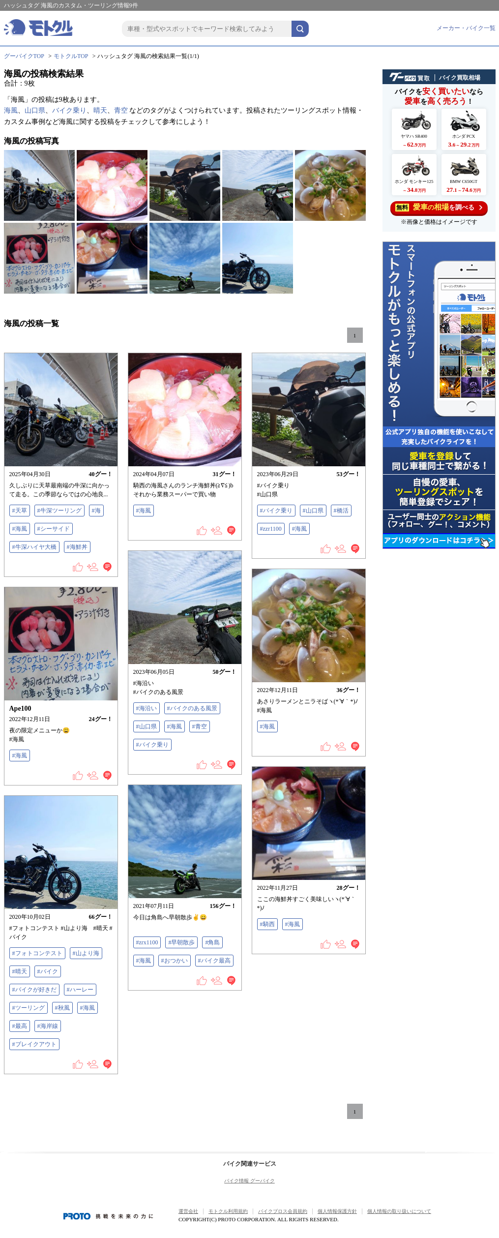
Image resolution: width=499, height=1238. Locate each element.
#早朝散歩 (181, 942)
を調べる (438, 207)
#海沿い (146, 708)
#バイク (47, 971)
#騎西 (267, 924)
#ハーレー (80, 989)
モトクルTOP (71, 56)
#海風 (19, 528)
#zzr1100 (271, 528)
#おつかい (174, 960)
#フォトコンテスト (37, 953)
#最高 (19, 1026)
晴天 (100, 110)
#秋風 (62, 1007)
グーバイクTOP (24, 56)
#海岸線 (47, 1026)
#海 (96, 510)
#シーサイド (53, 528)
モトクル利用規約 (228, 1211)
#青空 (199, 726)
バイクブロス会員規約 (282, 1211)
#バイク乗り (276, 510)
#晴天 (19, 971)
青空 (121, 110)
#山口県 (313, 510)
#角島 (212, 942)
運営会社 (188, 1211)
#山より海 (86, 953)
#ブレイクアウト (34, 1044)
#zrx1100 (147, 942)
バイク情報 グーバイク (249, 1180)
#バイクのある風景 (192, 708)
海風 (11, 110)
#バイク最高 (214, 960)
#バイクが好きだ (34, 989)
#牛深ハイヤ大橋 (34, 547)
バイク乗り (69, 110)
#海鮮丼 (77, 547)
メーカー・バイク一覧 (466, 28)
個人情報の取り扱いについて (399, 1211)
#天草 (19, 510)
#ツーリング (28, 1007)
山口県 (35, 110)
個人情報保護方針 (337, 1211)
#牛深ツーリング (59, 510)
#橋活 (341, 510)
